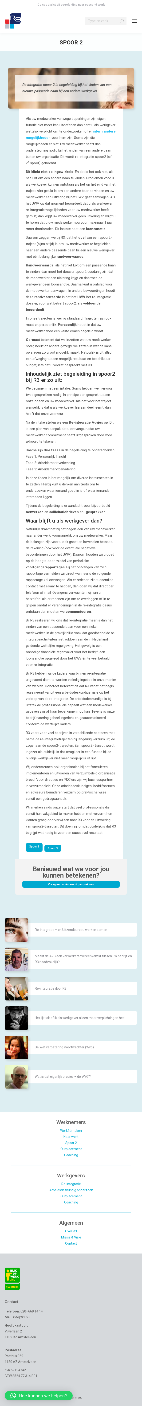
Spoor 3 (53, 848)
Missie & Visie (71, 1237)
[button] (39, 1395)
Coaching (71, 1155)
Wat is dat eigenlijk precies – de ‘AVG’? (63, 1076)
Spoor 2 (71, 1143)
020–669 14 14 (31, 1311)
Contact (71, 1243)
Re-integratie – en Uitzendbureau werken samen (71, 930)
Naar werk (71, 1137)
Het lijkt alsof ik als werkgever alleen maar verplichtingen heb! (80, 1018)
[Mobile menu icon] (134, 21)
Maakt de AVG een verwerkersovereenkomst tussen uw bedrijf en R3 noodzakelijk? (83, 959)
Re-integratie (71, 1184)
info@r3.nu (21, 1317)
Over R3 (71, 1231)
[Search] (105, 21)
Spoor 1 (34, 846)
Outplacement (71, 1149)
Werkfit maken (71, 1131)
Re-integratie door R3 (51, 988)
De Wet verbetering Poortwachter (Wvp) (64, 1047)
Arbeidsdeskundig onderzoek (71, 1190)
